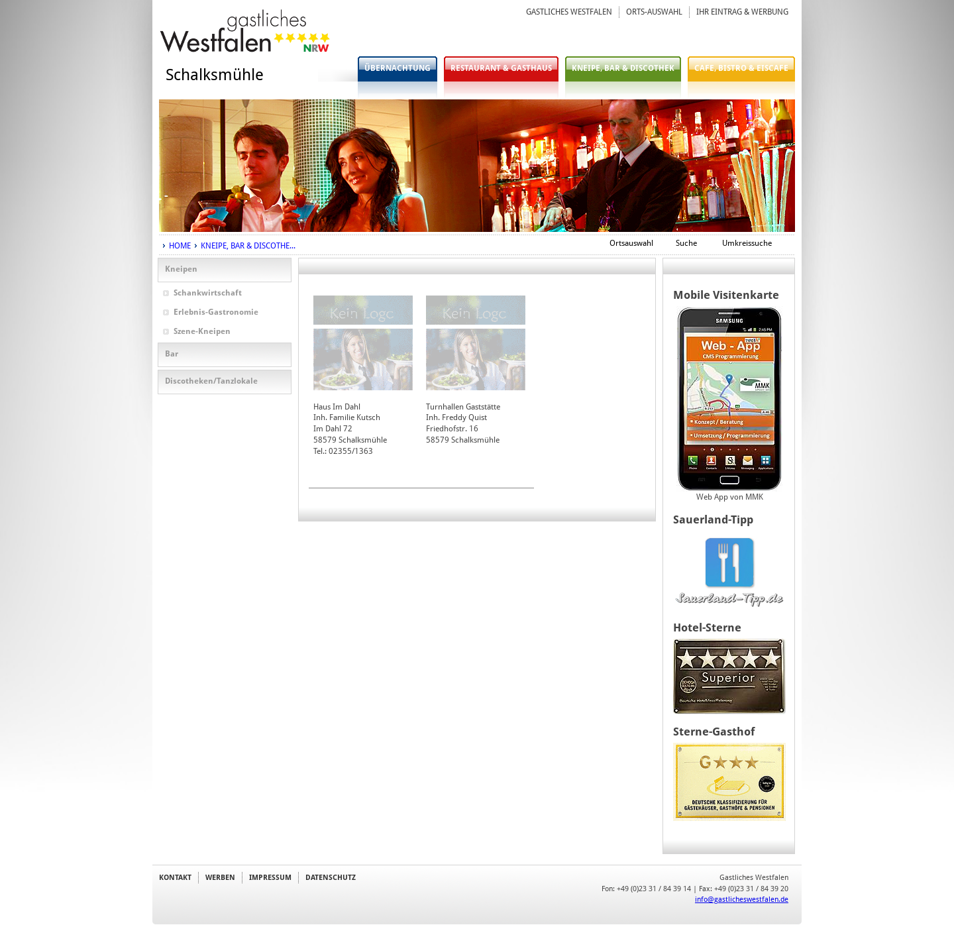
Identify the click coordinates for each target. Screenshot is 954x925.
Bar (171, 353)
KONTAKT (175, 877)
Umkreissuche (747, 243)
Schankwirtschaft (208, 293)
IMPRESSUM (270, 877)
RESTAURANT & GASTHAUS (501, 68)
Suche (686, 243)
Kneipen (181, 269)
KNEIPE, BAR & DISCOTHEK (623, 68)
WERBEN (220, 877)
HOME (180, 245)
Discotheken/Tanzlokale (211, 381)
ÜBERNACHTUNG (397, 68)
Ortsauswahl (631, 243)
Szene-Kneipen (202, 331)
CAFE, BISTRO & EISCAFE (741, 68)
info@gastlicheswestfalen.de (741, 899)
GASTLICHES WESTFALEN (569, 12)
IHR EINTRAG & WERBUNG (742, 12)
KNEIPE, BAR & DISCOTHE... (248, 245)
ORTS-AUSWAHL (654, 12)
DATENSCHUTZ (330, 877)
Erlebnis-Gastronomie (216, 312)
